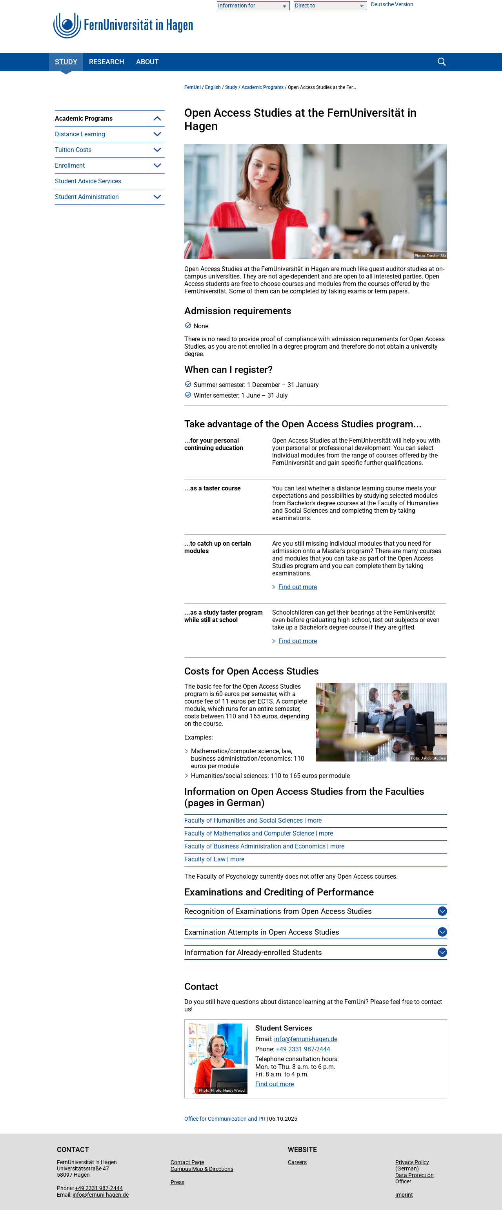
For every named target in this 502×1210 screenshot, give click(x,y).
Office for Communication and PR (225, 1119)
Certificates (82, 197)
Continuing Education (96, 181)
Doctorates (82, 228)
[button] (157, 118)
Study (66, 62)
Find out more (297, 587)
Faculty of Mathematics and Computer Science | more (258, 833)
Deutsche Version (392, 4)
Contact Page (187, 1162)
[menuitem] (110, 173)
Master (76, 150)
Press (177, 1182)
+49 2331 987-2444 (303, 1049)
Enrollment (70, 275)
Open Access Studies (96, 212)
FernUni (192, 87)
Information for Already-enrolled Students (253, 952)
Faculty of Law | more (214, 859)
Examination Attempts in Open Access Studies (261, 932)
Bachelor (79, 134)
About (147, 62)
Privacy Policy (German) (412, 1165)
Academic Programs (84, 118)
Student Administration (87, 306)
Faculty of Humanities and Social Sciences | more (253, 820)
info (279, 1039)
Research (106, 62)
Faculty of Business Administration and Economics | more (264, 846)
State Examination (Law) (101, 165)
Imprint (404, 1195)
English (213, 87)
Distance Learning (80, 244)
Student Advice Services (88, 291)
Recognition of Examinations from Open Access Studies (278, 911)
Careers (297, 1162)
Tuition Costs (73, 259)
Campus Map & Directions (202, 1169)
